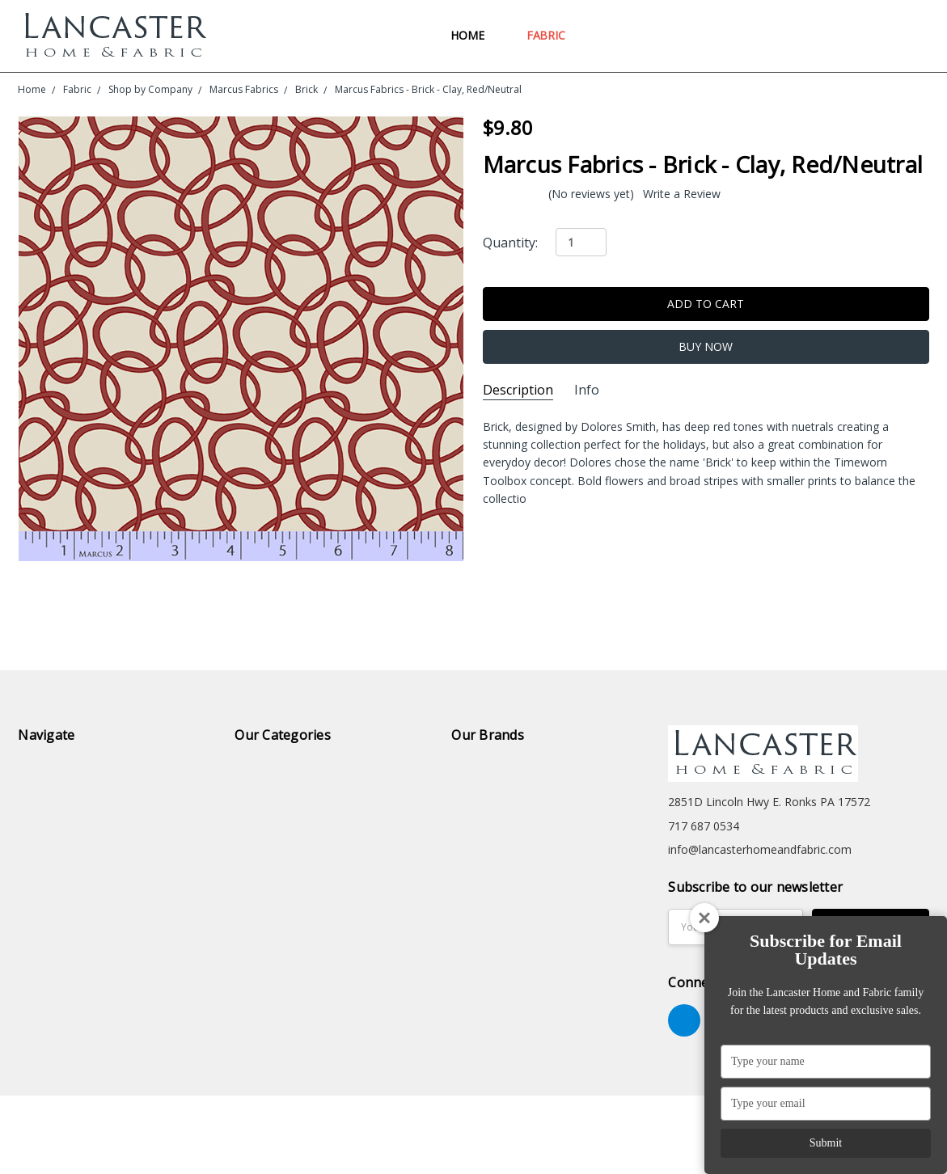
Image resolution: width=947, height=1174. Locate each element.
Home (474, 35)
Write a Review (682, 194)
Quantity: (510, 242)
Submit (826, 1143)
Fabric (553, 35)
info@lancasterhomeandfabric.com (760, 849)
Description (518, 390)
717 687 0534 (703, 826)
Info (586, 390)
